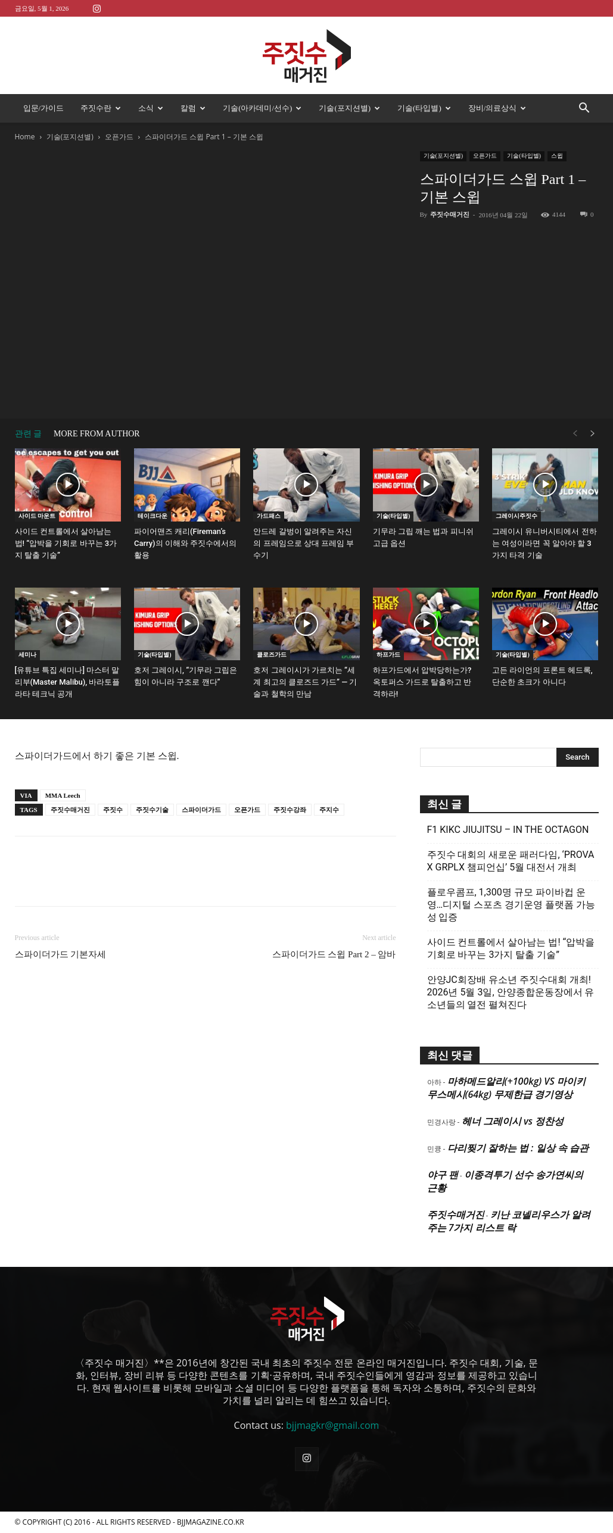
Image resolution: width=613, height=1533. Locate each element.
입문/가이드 (43, 108)
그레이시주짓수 (516, 516)
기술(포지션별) (349, 108)
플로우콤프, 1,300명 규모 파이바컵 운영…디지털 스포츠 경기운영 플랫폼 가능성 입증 (511, 904)
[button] (584, 108)
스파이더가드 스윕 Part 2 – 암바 (334, 954)
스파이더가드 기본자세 (61, 954)
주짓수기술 (152, 809)
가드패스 (269, 516)
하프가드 (388, 654)
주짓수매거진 (449, 214)
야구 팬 (442, 1174)
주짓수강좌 (289, 809)
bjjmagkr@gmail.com (332, 1425)
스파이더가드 (201, 809)
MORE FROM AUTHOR (97, 433)
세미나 (27, 654)
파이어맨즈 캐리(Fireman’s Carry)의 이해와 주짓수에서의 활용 (185, 543)
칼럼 (193, 108)
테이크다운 (152, 516)
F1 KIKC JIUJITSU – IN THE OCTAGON (508, 829)
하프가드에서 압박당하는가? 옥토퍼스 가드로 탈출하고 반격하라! (422, 682)
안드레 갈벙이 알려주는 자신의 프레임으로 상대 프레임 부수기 (303, 543)
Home (25, 137)
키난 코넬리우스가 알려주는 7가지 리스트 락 (508, 1221)
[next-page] (593, 433)
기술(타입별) (424, 108)
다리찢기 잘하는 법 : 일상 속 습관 (518, 1147)
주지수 (329, 809)
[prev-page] (575, 433)
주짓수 (113, 809)
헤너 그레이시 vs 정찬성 (513, 1121)
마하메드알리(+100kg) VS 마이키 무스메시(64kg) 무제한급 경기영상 (506, 1088)
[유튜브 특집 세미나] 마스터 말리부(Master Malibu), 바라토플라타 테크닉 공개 (67, 682)
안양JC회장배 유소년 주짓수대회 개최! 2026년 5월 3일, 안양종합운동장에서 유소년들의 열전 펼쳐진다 (511, 992)
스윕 (557, 155)
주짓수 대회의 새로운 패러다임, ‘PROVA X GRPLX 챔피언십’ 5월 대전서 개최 (511, 861)
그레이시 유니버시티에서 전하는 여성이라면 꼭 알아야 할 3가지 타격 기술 (544, 543)
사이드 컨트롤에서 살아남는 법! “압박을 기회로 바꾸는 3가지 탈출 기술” (66, 543)
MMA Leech (62, 795)
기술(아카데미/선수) (262, 108)
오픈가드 (119, 137)
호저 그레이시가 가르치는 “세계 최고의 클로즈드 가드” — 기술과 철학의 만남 (305, 682)
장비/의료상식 (497, 108)
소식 (150, 108)
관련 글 (28, 433)
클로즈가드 (272, 654)
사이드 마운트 (37, 516)
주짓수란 (100, 108)
